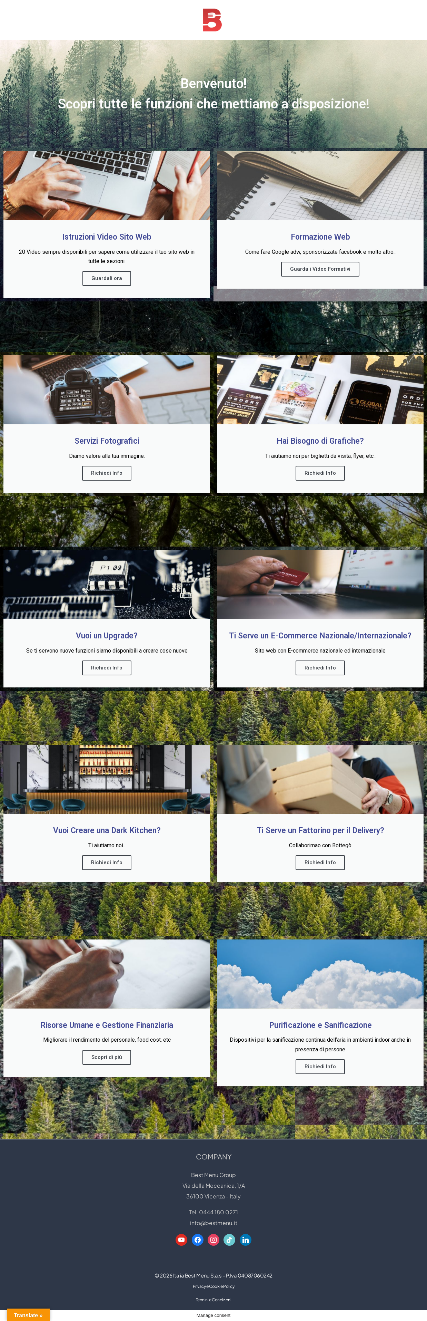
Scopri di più (106, 1057)
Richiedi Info (106, 473)
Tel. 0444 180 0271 (213, 1223)
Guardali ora (106, 278)
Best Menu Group (213, 1185)
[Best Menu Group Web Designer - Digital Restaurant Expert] (213, 20)
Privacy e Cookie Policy (214, 1297)
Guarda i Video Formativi (320, 269)
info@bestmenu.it (213, 1233)
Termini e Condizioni (213, 1310)
